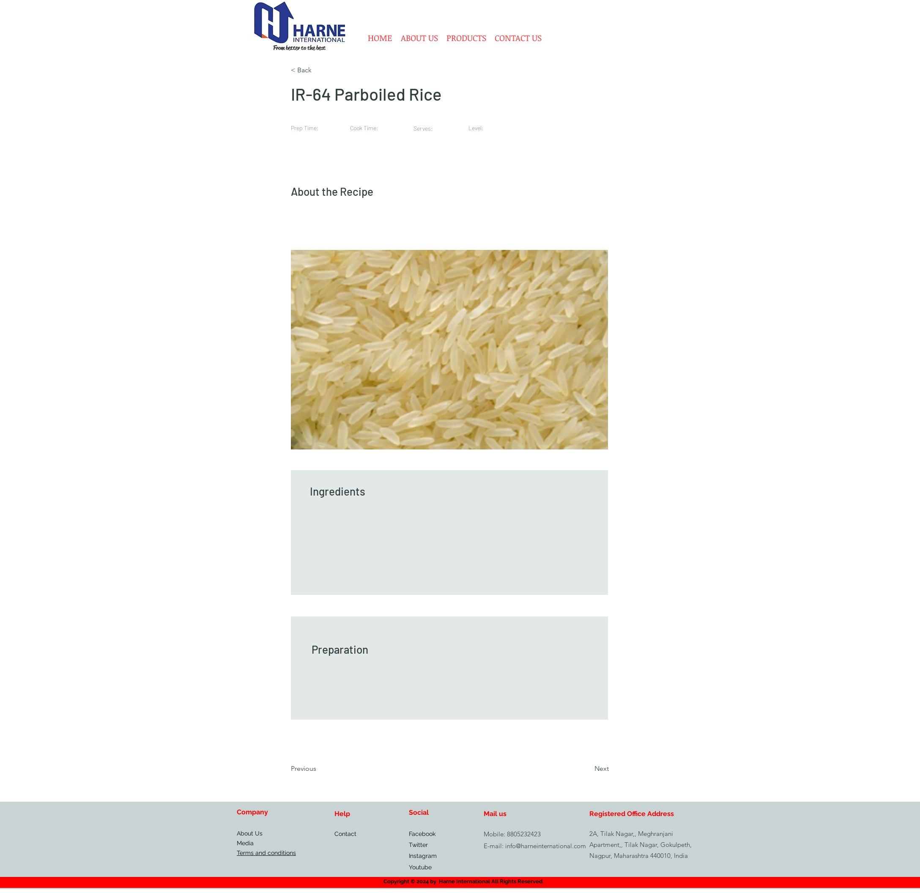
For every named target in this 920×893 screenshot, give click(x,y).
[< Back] (319, 70)
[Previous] (319, 768)
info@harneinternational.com (545, 846)
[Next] (587, 768)
